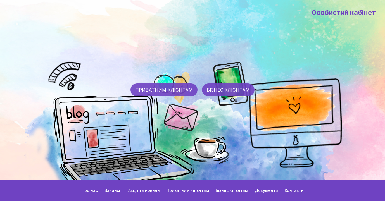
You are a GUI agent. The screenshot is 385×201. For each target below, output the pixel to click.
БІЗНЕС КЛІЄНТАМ (228, 90)
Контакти (294, 190)
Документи (266, 190)
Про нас (90, 190)
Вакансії (113, 190)
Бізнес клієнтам (232, 190)
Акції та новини (144, 190)
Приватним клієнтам (188, 190)
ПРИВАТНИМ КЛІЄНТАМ (164, 90)
